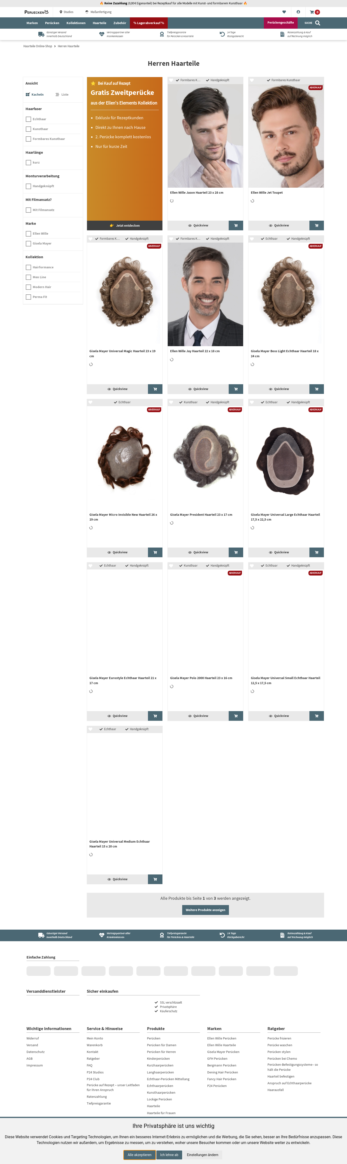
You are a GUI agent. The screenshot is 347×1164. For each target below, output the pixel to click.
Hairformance (43, 267)
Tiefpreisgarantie (99, 1103)
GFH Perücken (217, 1058)
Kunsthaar (40, 128)
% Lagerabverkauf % (148, 22)
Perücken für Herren (161, 1052)
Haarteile (99, 22)
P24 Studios (95, 1072)
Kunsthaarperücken (161, 1092)
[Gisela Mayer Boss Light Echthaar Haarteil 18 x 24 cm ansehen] (316, 389)
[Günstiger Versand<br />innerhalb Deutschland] (53, 935)
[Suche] (312, 23)
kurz (36, 162)
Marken (32, 22)
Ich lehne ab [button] (169, 1155)
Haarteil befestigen (280, 1076)
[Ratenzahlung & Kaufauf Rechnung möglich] (294, 34)
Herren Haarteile (68, 46)
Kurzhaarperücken (160, 1065)
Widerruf (33, 1038)
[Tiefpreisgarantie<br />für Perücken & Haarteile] (174, 935)
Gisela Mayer (42, 243)
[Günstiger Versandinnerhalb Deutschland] (53, 34)
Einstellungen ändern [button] (202, 1155)
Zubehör (119, 22)
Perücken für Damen (161, 1045)
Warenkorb (95, 1045)
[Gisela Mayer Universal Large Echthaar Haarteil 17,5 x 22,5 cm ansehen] (316, 552)
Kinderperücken (158, 1058)
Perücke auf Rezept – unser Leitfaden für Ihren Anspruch (113, 1087)
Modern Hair (42, 286)
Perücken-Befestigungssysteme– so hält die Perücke (292, 1066)
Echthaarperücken (160, 1086)
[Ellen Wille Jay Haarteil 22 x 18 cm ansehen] (236, 389)
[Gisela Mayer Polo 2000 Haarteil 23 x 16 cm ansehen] (236, 716)
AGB (30, 1058)
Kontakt (92, 1052)
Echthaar (39, 119)
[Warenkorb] (315, 12)
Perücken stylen (279, 1052)
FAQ (89, 1065)
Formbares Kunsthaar (49, 138)
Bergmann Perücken (221, 1065)
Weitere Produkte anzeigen (205, 909)
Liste (64, 94)
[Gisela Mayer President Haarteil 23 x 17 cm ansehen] (236, 552)
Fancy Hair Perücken (221, 1079)
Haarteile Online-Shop (37, 46)
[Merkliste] (284, 12)
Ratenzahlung (97, 1096)
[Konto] (298, 12)
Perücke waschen (279, 1045)
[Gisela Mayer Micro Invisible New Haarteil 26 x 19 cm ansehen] (155, 552)
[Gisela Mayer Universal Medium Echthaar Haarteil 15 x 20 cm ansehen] (155, 879)
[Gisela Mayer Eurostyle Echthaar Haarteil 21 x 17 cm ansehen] (155, 716)
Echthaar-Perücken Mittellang (168, 1079)
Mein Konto (95, 1038)
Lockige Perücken (159, 1099)
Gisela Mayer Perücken (223, 1052)
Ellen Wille (40, 233)
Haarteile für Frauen (161, 1113)
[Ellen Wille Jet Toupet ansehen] (316, 225)
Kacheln (38, 94)
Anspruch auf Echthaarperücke (289, 1083)
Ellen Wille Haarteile (221, 1045)
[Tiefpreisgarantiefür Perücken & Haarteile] (174, 34)
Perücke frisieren (279, 1038)
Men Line (39, 277)
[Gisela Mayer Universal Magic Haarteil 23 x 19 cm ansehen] (155, 389)
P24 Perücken (217, 1086)
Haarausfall (275, 1090)
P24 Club (93, 1079)
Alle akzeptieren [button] (140, 1155)
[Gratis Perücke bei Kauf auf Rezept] (124, 153)
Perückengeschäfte (280, 22)
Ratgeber (93, 1058)
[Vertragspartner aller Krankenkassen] (113, 34)
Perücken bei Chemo (282, 1058)
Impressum (35, 1065)
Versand (32, 1045)
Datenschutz (36, 1052)
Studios (66, 12)
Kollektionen (76, 22)
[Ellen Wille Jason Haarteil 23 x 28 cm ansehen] (236, 225)
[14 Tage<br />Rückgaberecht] (234, 935)
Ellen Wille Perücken (221, 1038)
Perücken (52, 22)
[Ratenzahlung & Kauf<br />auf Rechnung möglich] (294, 935)
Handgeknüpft (43, 186)
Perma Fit (40, 296)
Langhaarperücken (160, 1072)
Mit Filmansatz (43, 209)
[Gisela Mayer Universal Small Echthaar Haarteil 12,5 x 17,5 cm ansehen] (316, 716)
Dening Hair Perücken (222, 1072)
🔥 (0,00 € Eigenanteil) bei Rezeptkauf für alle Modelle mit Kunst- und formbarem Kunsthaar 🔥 (173, 3)
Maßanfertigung (98, 12)
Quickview (198, 225)
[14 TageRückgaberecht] (234, 34)
